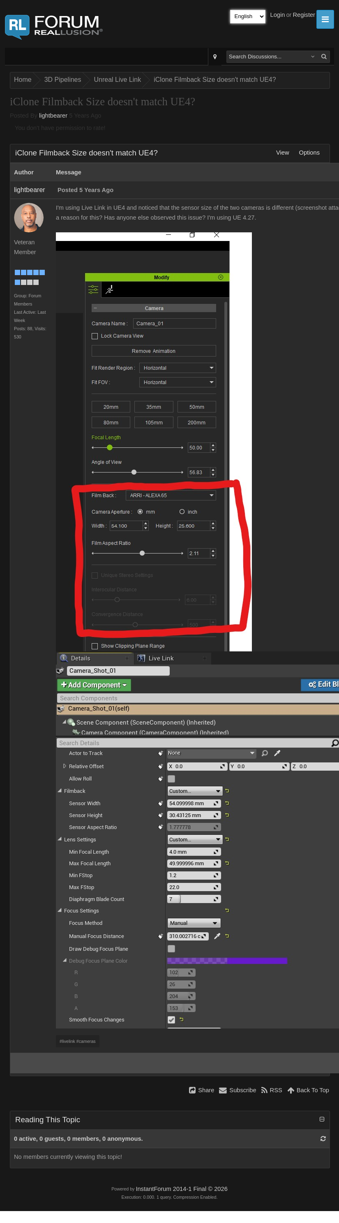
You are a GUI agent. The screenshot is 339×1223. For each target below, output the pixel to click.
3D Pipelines (62, 79)
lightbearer (53, 115)
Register (304, 15)
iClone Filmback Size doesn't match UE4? (215, 79)
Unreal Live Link (117, 79)
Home (23, 79)
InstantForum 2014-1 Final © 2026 (181, 1189)
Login (277, 15)
